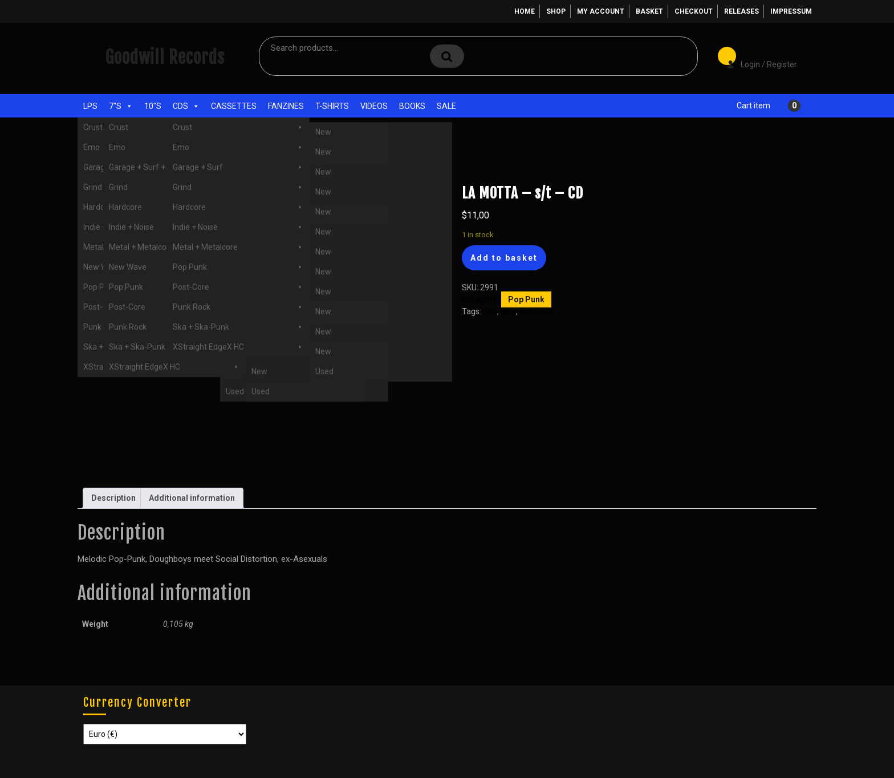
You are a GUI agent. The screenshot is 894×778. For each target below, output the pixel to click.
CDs (186, 106)
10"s (152, 106)
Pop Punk (162, 164)
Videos (374, 106)
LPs (90, 106)
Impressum (791, 11)
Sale (446, 106)
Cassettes (234, 106)
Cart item (753, 105)
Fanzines (286, 106)
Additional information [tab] (192, 498)
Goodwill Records (165, 57)
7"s (121, 106)
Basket (649, 11)
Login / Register (756, 56)
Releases (741, 11)
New (508, 311)
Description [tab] (113, 498)
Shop (556, 11)
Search (447, 56)
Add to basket (504, 257)
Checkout (693, 11)
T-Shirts (332, 106)
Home (524, 11)
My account (600, 11)
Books (412, 106)
